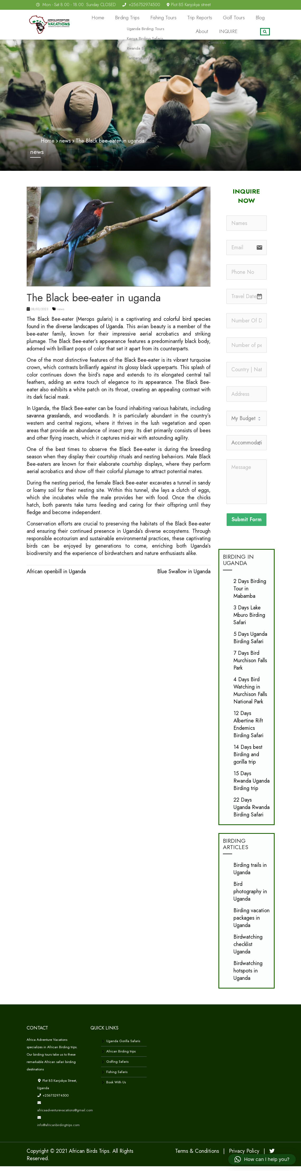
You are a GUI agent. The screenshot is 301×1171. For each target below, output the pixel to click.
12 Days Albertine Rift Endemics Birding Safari (248, 729)
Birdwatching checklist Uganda (247, 949)
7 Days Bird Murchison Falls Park (250, 665)
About (260, 19)
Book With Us (116, 1086)
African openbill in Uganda (56, 576)
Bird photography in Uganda (250, 896)
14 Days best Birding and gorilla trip (247, 759)
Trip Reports (189, 19)
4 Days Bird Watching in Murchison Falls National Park (250, 695)
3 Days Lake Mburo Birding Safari (249, 620)
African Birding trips (121, 1056)
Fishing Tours (158, 19)
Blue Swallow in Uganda (184, 576)
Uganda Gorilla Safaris (123, 1045)
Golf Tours (219, 19)
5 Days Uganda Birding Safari (250, 642)
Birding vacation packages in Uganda (251, 923)
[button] (262, 1159)
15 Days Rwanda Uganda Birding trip (251, 785)
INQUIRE (230, 35)
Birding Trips (125, 19)
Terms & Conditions (197, 1156)
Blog (242, 19)
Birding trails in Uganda (250, 873)
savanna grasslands (48, 421)
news (60, 314)
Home (100, 19)
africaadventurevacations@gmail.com (65, 1114)
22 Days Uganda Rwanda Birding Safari (251, 812)
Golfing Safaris (117, 1066)
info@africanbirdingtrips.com (58, 1129)
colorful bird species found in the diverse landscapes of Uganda (119, 327)
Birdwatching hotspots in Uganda (247, 976)
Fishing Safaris (116, 1076)
